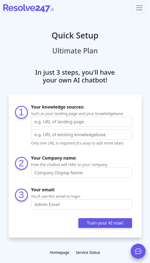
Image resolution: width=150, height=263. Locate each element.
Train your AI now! (105, 223)
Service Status (88, 252)
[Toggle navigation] (139, 7)
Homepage (59, 252)
